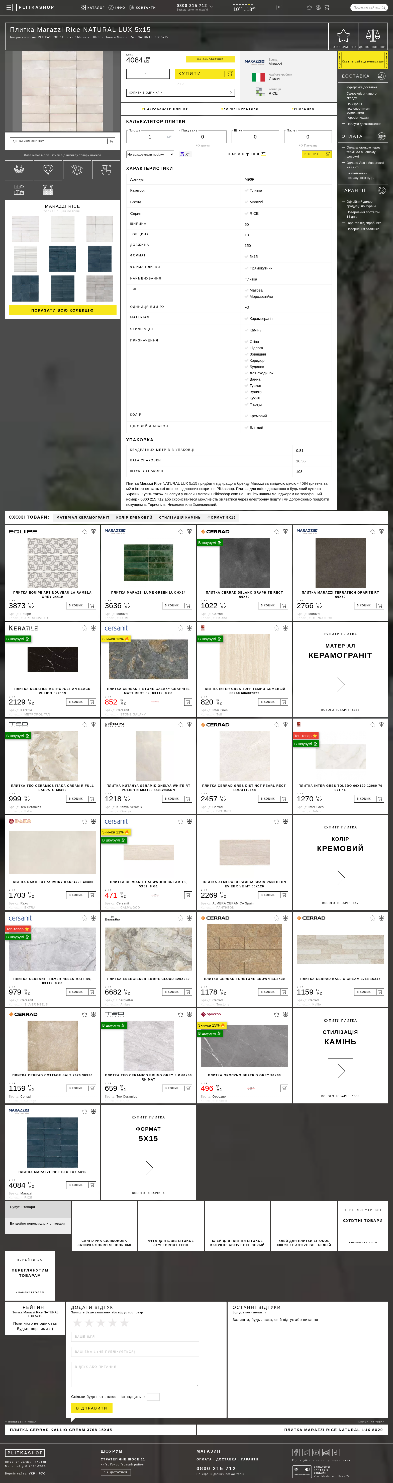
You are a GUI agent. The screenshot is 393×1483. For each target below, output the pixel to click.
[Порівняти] (318, 7)
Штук (238, 130)
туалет (255, 385)
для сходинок (261, 373)
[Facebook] (296, 1452)
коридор (257, 360)
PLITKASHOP (25, 1453)
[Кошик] (327, 7)
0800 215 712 (192, 6)
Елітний (256, 427)
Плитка (256, 190)
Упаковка (304, 109)
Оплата (363, 136)
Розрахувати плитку (166, 109)
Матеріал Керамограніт (83, 517)
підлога (256, 348)
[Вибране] (309, 7)
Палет (292, 130)
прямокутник (261, 268)
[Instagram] (326, 1452)
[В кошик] (81, 605)
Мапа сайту (14, 1466)
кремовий (258, 416)
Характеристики (241, 109)
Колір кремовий (134, 517)
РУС (42, 1473)
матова (256, 290)
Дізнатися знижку (63, 141)
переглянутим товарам (30, 1273)
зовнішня (258, 354)
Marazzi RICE (62, 206)
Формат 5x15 (222, 517)
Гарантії (363, 190)
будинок (257, 367)
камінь (255, 330)
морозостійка (261, 296)
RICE (254, 213)
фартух (256, 404)
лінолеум (172, 494)
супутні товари (363, 1220)
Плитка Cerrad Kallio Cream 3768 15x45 (61, 1430)
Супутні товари (22, 1207)
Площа (135, 130)
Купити (205, 74)
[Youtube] (316, 1452)
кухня (255, 398)
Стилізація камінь (180, 517)
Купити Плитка (340, 646)
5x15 (254, 256)
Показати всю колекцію (62, 310)
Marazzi (256, 202)
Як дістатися (115, 1472)
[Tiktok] (336, 1452)
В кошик (317, 154)
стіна (254, 341)
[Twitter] (306, 1452)
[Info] (117, 8)
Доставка (363, 76)
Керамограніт (261, 318)
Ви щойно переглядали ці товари (37, 1223)
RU (279, 7)
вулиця (256, 392)
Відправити (92, 1408)
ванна (255, 379)
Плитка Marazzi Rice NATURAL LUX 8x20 (333, 1430)
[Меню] (9, 7)
